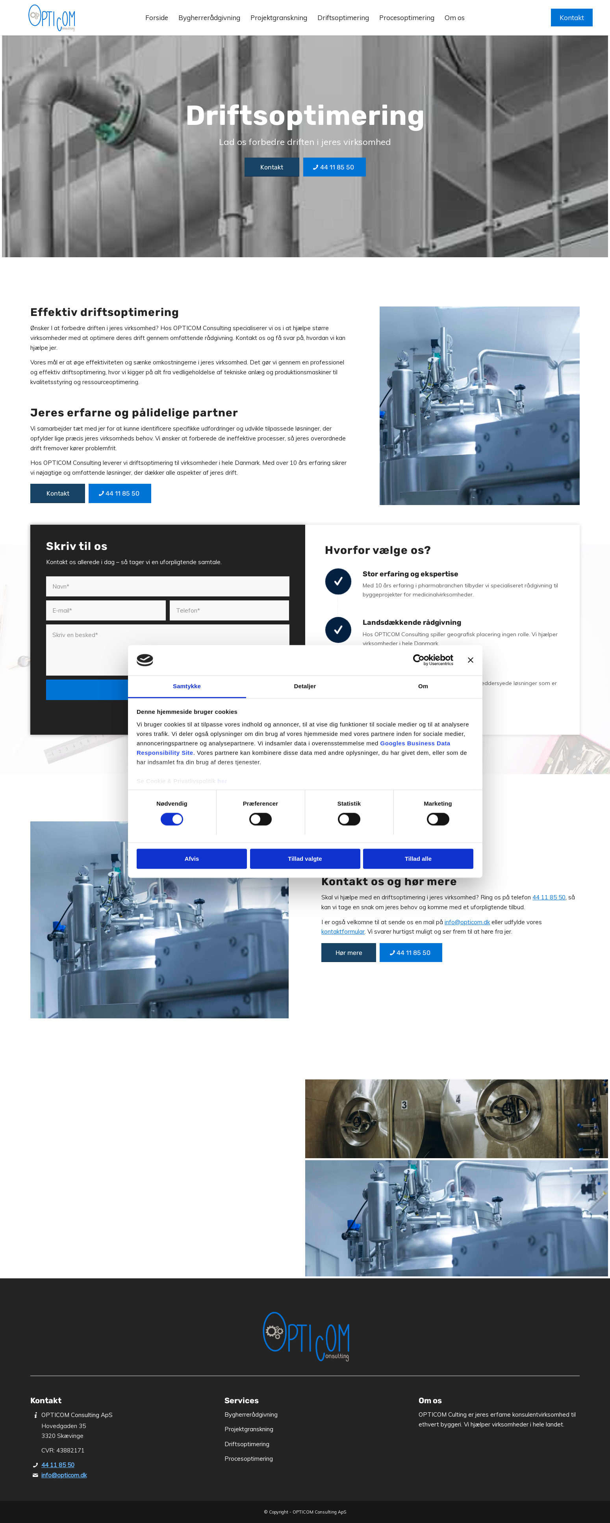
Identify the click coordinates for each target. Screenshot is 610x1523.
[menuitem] (156, 21)
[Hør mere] (348, 952)
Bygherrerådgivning (251, 1414)
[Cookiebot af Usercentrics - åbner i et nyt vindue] (418, 660)
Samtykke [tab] (187, 686)
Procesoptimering (248, 1458)
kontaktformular (343, 931)
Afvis (192, 858)
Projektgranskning (248, 1429)
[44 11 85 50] (334, 167)
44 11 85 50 (549, 897)
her (222, 781)
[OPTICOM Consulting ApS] (51, 17)
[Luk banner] (470, 660)
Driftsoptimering (246, 1444)
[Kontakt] (272, 167)
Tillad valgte (305, 858)
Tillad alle (418, 858)
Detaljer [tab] (305, 686)
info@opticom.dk (467, 922)
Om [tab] (423, 686)
